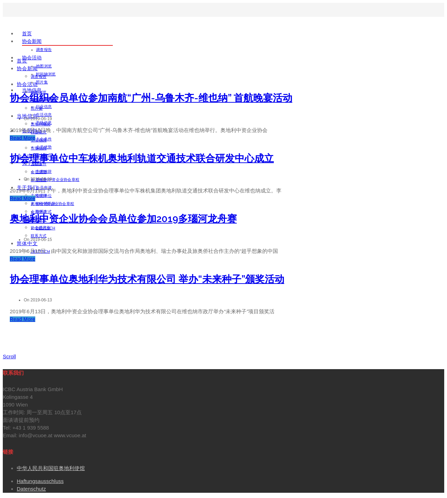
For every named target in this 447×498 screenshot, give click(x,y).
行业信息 (44, 106)
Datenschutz (31, 489)
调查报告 (44, 49)
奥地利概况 (41, 124)
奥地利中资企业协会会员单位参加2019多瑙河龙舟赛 (123, 219)
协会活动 (32, 57)
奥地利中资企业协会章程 (57, 179)
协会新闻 (32, 41)
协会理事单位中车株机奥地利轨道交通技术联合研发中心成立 (142, 158)
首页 (27, 33)
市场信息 (38, 148)
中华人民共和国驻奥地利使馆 (51, 468)
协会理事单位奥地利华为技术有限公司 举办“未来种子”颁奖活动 (147, 279)
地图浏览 (44, 66)
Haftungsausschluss (40, 481)
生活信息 (44, 114)
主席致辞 (38, 195)
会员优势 (38, 172)
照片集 (42, 82)
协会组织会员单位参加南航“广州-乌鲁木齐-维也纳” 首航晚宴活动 (151, 98)
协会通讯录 (41, 228)
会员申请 (38, 212)
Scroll (9, 356)
